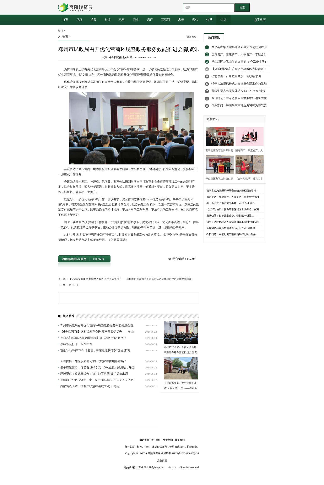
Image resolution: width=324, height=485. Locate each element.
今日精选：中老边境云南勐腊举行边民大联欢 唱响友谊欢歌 (239, 99)
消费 (93, 19)
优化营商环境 (94, 247)
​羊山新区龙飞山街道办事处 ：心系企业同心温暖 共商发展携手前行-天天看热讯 (239, 63)
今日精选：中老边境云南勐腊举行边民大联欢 (231, 234)
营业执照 (162, 460)
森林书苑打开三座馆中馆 (76, 344)
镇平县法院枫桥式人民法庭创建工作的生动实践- (233, 221)
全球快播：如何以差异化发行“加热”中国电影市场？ (93, 361)
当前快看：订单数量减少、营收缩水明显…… (231, 215)
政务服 (106, 247)
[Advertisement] (235, 142)
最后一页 (74, 285)
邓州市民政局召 (77, 247)
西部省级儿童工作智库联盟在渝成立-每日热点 (89, 386)
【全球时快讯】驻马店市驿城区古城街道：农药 (232, 209)
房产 (150, 19)
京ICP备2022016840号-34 (185, 453)
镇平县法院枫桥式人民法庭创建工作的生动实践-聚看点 (239, 84)
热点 (223, 19)
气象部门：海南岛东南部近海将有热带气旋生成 (239, 106)
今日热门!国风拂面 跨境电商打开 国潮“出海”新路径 (93, 338)
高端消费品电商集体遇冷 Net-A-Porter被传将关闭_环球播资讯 (238, 92)
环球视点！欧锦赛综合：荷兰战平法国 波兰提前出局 (94, 373)
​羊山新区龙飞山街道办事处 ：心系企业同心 (230, 203)
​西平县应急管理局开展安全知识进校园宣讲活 (231, 190)
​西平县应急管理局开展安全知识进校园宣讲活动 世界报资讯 (239, 48)
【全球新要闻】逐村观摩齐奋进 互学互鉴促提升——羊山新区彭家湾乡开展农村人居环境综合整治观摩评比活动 (130, 278)
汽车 (122, 19)
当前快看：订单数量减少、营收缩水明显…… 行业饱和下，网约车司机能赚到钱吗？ (238, 77)
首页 (65, 19)
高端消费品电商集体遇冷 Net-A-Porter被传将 (230, 228)
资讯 (60, 30)
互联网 (165, 19)
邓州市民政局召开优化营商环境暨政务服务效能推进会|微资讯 (180, 352)
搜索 (242, 7)
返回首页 (191, 36)
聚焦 (195, 19)
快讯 (209, 19)
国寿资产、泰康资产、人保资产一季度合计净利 (232, 196)
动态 (79, 19)
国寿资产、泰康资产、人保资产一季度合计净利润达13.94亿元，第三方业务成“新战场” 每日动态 (239, 55)
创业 (107, 19)
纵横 (181, 19)
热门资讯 (214, 37)
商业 (136, 19)
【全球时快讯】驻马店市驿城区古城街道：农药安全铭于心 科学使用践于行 (239, 70)
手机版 (260, 19)
